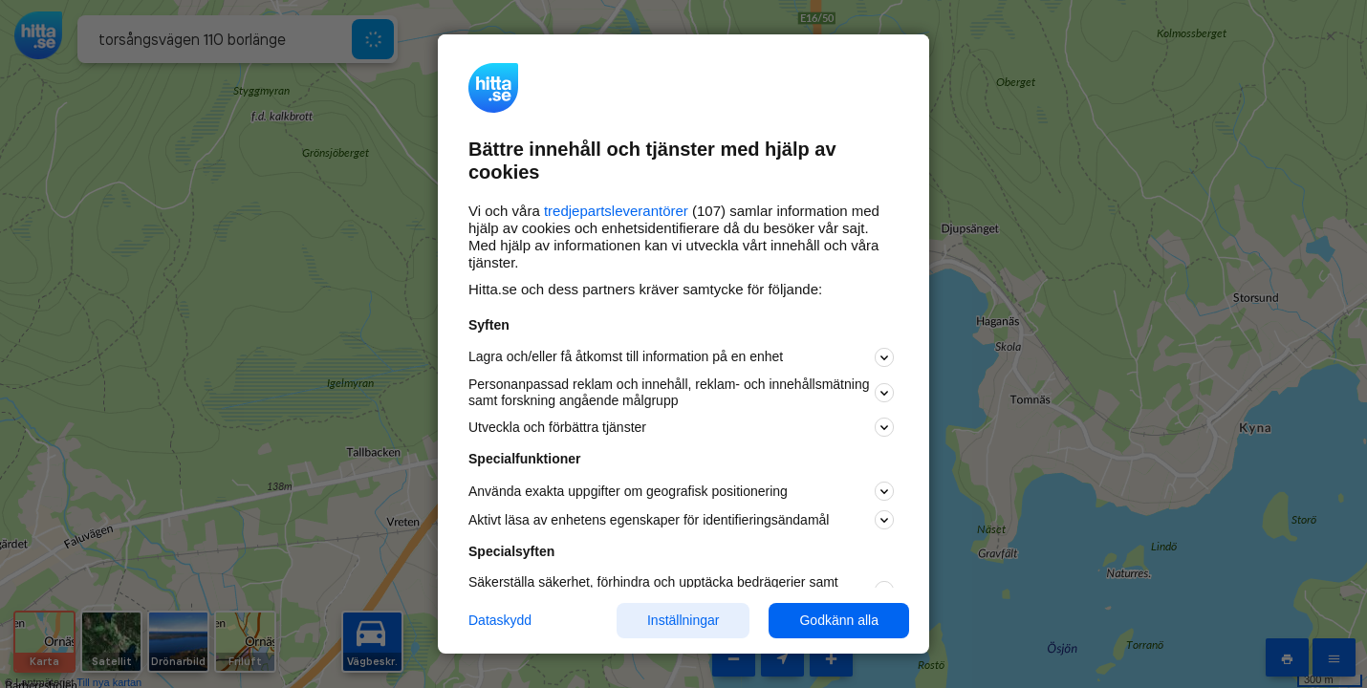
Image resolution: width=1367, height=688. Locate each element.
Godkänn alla (839, 620)
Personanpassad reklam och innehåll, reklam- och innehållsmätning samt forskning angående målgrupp (681, 392)
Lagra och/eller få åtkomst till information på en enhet (681, 357)
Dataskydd (500, 620)
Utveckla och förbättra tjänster (681, 427)
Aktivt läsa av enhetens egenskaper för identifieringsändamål (681, 519)
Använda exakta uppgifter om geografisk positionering (681, 491)
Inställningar (683, 620)
